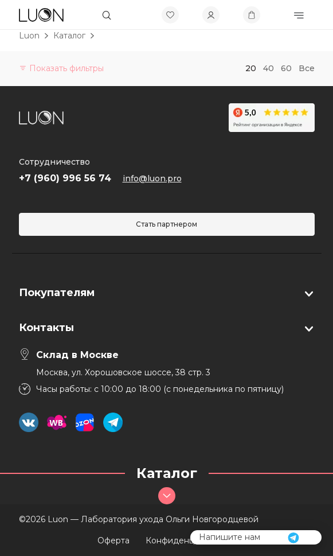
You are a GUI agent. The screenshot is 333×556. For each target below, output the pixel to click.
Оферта (113, 540)
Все (307, 68)
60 (286, 68)
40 (268, 68)
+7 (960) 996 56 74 (65, 178)
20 (250, 68)
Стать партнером (166, 224)
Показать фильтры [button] (61, 68)
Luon (29, 35)
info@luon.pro (152, 178)
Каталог (69, 35)
